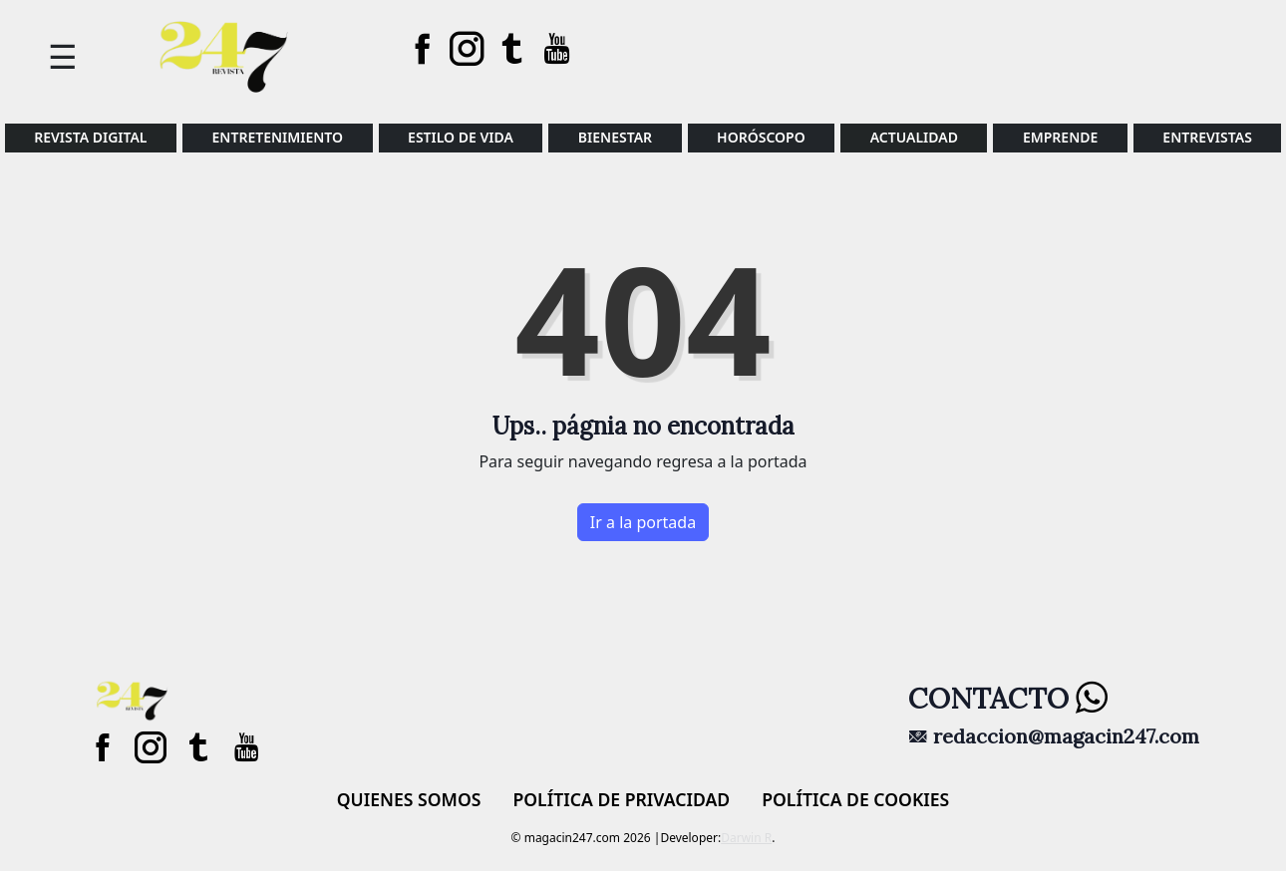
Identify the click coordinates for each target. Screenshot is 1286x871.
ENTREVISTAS (1207, 137)
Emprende (1060, 137)
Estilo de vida (460, 137)
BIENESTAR (615, 137)
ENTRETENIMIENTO (278, 137)
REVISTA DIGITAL (90, 137)
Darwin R (746, 837)
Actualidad (914, 137)
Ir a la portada (643, 522)
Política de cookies (855, 799)
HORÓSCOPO (761, 137)
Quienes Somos (409, 799)
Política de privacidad (621, 799)
